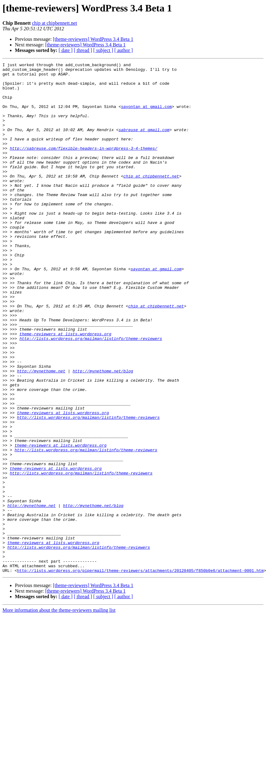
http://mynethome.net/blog (103, 433)
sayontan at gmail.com (146, 115)
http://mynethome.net (41, 433)
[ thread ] (83, 50)
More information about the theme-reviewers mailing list (58, 712)
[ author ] (123, 50)
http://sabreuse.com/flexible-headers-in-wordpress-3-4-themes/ (83, 166)
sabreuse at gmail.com (143, 143)
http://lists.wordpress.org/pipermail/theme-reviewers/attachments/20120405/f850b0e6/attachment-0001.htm (140, 672)
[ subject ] (103, 50)
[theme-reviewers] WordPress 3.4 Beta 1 (93, 39)
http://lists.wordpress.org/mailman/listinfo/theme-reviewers (91, 394)
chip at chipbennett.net (54, 23)
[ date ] (66, 50)
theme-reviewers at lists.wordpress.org (65, 388)
